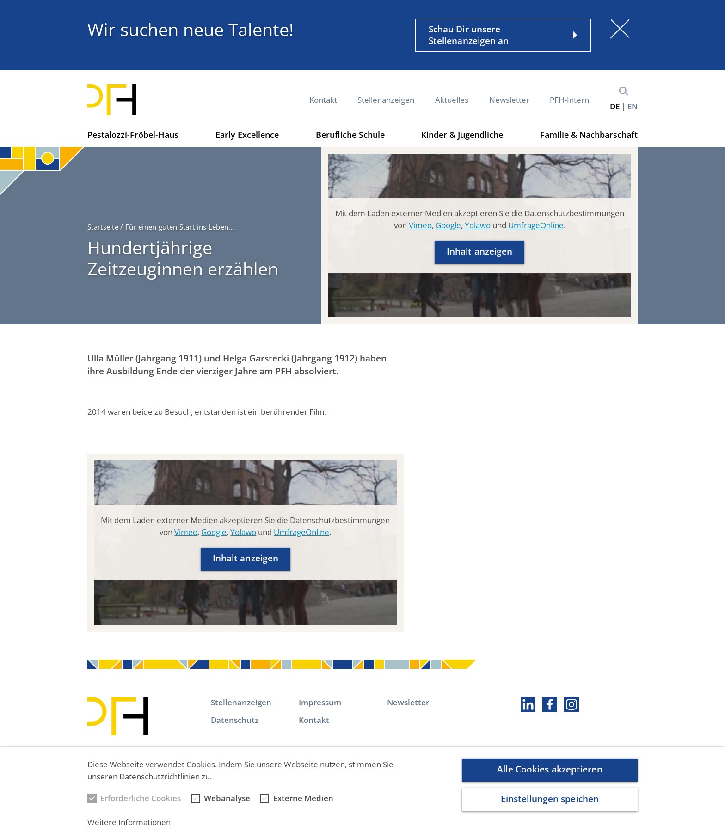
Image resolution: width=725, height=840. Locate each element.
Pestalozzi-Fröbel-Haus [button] (132, 134)
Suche (624, 91)
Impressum (320, 702)
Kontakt (323, 99)
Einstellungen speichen (550, 805)
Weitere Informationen (129, 828)
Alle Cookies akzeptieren (549, 776)
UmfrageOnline (536, 225)
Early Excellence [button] (247, 134)
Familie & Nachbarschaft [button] (589, 134)
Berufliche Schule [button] (350, 134)
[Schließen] (620, 29)
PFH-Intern (569, 99)
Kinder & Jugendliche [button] (462, 134)
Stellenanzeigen (385, 99)
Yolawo (478, 225)
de (615, 106)
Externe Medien (303, 804)
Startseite (103, 226)
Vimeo (420, 225)
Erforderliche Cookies (140, 804)
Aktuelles (451, 99)
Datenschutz (234, 720)
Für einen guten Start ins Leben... (179, 226)
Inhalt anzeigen (480, 251)
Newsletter (509, 99)
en (632, 106)
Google (448, 225)
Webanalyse (227, 804)
